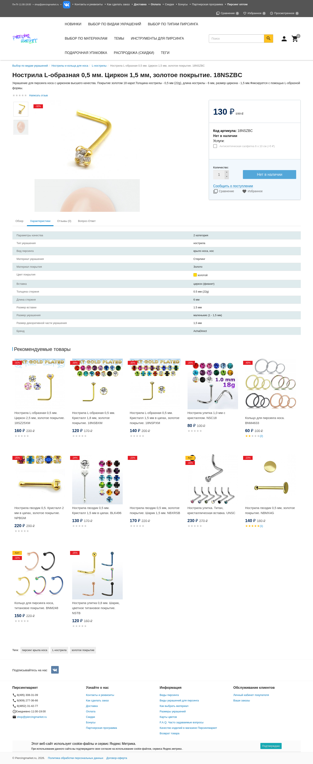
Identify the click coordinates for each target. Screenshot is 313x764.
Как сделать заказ (118, 4)
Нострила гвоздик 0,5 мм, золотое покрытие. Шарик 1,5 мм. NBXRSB (155, 510)
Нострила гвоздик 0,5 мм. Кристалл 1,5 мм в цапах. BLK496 (96, 510)
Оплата (91, 711)
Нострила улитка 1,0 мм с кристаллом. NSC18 (206, 415)
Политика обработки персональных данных (75, 758)
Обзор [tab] (20, 221)
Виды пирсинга (169, 695)
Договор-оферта (116, 758)
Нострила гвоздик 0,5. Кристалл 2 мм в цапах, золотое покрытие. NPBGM (39, 513)
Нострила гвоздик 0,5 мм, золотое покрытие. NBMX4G (270, 510)
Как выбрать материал (174, 706)
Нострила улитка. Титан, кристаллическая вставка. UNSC (211, 510)
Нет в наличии (269, 174)
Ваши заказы (241, 700)
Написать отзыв (38, 95)
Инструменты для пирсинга (157, 38)
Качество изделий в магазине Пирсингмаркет (188, 727)
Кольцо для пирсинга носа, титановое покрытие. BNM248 (36, 605)
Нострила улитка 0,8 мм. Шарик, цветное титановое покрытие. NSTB (96, 608)
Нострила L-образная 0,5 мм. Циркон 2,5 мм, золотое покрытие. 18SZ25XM (40, 418)
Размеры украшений (173, 711)
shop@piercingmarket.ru (47, 4)
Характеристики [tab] (40, 221)
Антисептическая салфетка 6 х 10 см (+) (247, 146)
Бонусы (183, 4)
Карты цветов (168, 716)
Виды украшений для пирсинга (179, 700)
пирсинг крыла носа (34, 650)
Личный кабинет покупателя (251, 695)
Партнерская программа (207, 4)
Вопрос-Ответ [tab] (87, 221)
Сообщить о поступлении (233, 186)
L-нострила (59, 650)
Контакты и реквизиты (89, 4)
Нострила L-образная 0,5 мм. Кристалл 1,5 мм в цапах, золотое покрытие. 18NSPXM (155, 418)
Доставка (92, 706)
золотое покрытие (83, 650)
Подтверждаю (271, 746)
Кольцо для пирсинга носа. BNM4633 (265, 420)
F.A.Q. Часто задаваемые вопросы (182, 722)
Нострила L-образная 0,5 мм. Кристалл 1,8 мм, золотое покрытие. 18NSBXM (93, 418)
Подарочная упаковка (86, 53)
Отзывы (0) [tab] (64, 221)
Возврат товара (170, 733)
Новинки (73, 24)
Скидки (169, 4)
